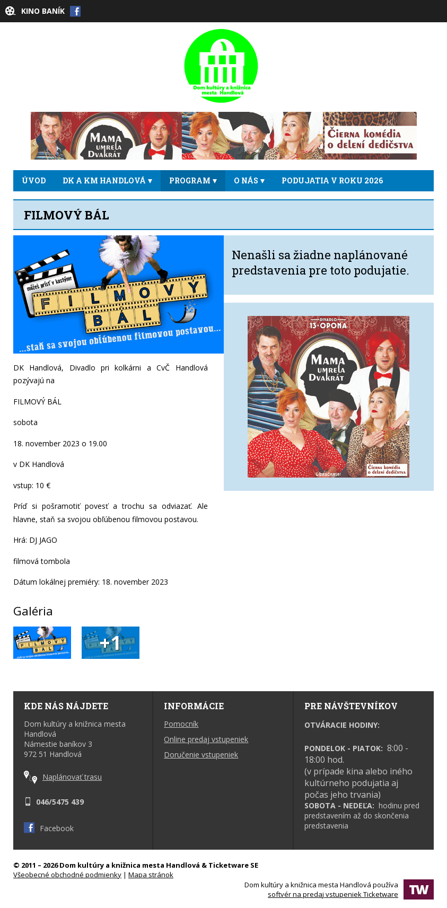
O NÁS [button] (249, 180)
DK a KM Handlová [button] (107, 180)
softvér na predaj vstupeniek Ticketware (333, 894)
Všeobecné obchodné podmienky (67, 874)
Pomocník (181, 724)
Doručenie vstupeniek (201, 755)
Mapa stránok (150, 874)
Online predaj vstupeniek (206, 739)
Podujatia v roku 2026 (332, 180)
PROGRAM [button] (193, 180)
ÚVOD (34, 180)
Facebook (49, 828)
